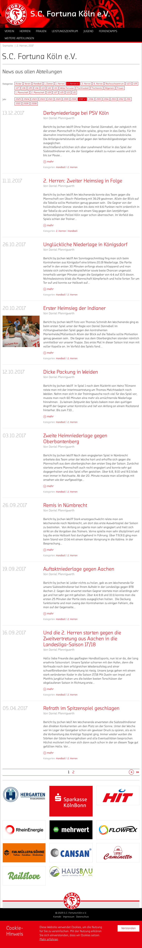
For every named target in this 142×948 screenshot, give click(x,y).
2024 (26, 99)
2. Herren (72, 167)
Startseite (8, 46)
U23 (129, 84)
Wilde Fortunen (67, 88)
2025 (18, 99)
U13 (43, 88)
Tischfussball (83, 88)
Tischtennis (97, 88)
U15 (30, 88)
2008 (34, 104)
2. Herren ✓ (73, 84)
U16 (24, 88)
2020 (58, 99)
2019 (66, 99)
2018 (73, 99)
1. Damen (49, 84)
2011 (128, 99)
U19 (135, 84)
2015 (98, 99)
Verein (28, 84)
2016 (91, 99)
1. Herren (60, 84)
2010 (18, 104)
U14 (36, 88)
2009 (25, 104)
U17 (17, 88)
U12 (49, 88)
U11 (55, 88)
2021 (50, 99)
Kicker (19, 84)
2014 (106, 99)
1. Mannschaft (22, 92)
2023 (34, 99)
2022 (42, 99)
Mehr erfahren (49, 939)
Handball (37, 84)
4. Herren (98, 84)
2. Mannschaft (37, 92)
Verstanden (128, 928)
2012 (121, 99)
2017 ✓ (82, 99)
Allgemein (109, 88)
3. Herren (86, 84)
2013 (113, 99)
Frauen (120, 88)
